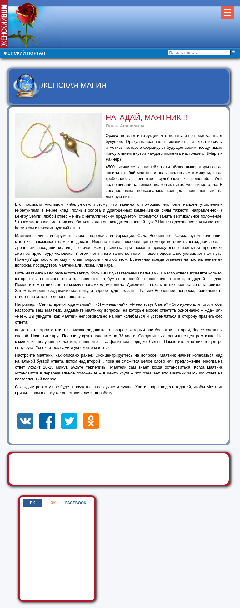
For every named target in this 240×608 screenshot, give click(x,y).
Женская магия (74, 85)
